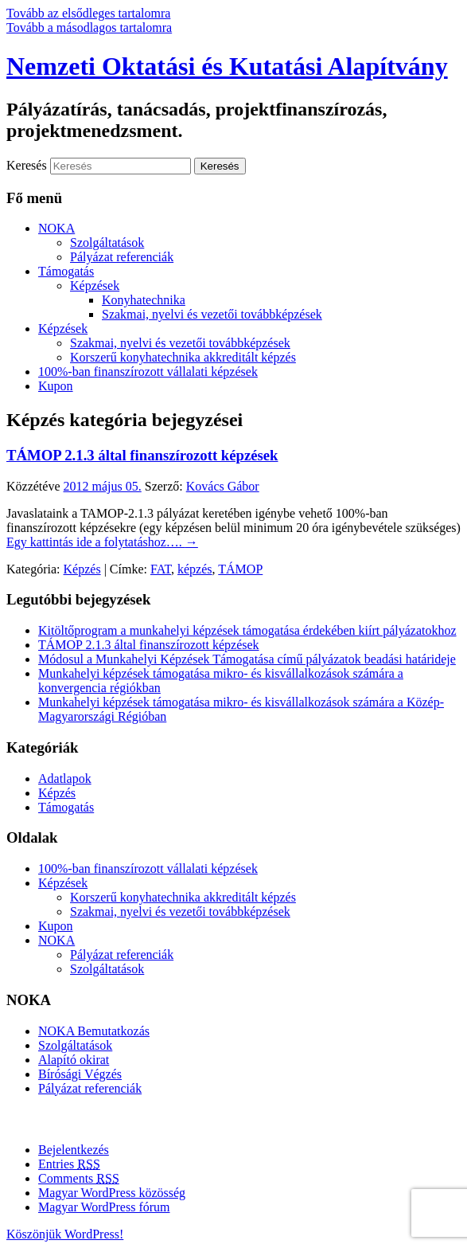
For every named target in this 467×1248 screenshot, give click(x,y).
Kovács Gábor (222, 486)
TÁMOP (240, 569)
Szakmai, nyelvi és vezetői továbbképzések (212, 314)
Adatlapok (64, 778)
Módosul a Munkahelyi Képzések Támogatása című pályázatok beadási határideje (247, 659)
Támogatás (66, 271)
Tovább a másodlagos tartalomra (89, 27)
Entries (69, 1164)
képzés (194, 569)
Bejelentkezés (73, 1149)
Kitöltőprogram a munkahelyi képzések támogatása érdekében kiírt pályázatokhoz (247, 630)
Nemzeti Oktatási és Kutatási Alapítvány (227, 66)
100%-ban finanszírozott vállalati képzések (148, 371)
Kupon (55, 386)
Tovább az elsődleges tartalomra (88, 13)
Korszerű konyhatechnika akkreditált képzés (183, 357)
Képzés (82, 569)
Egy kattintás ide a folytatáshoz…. (102, 542)
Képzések (94, 285)
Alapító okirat (73, 1059)
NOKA (56, 228)
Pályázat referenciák (121, 257)
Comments (78, 1178)
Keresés (26, 165)
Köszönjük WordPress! (64, 1234)
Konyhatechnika (143, 300)
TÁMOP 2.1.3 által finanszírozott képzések (142, 455)
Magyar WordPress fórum (104, 1207)
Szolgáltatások (107, 242)
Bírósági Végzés (80, 1074)
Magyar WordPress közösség (111, 1192)
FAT (160, 569)
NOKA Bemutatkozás (94, 1031)
